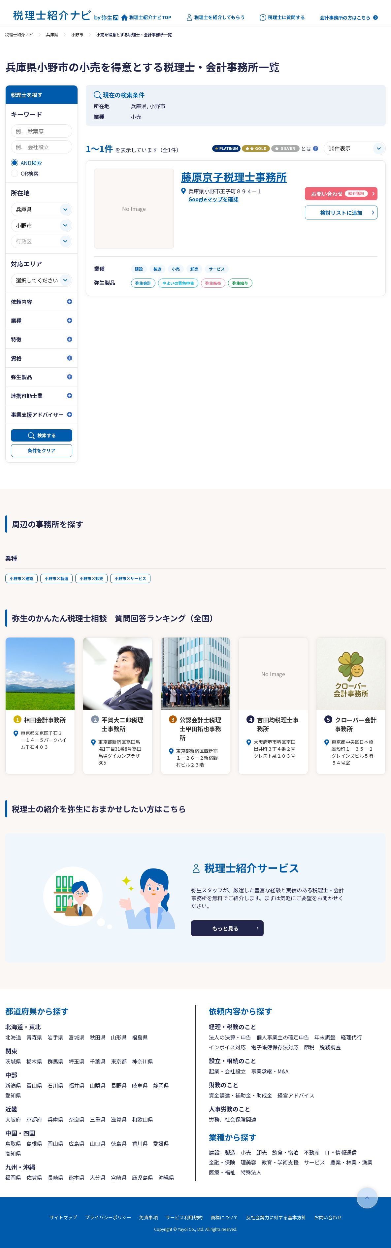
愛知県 (13, 1095)
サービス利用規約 (184, 1217)
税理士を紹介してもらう (215, 17)
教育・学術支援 (280, 1162)
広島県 (76, 1143)
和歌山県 (142, 1119)
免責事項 (148, 1217)
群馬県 (55, 1061)
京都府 (34, 1119)
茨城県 (13, 1061)
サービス (314, 1162)
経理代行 (351, 1037)
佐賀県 (34, 1177)
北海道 (13, 1037)
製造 (230, 1152)
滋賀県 (119, 1119)
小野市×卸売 (91, 578)
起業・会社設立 (227, 1071)
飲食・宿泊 (285, 1152)
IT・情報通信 (341, 1152)
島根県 (34, 1143)
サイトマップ (63, 1217)
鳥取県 (13, 1143)
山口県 (98, 1143)
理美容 (248, 1162)
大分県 (98, 1177)
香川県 (140, 1143)
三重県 (98, 1119)
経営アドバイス (295, 1095)
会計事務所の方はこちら (345, 17)
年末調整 (325, 1037)
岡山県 (55, 1143)
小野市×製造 (56, 578)
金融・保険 (222, 1162)
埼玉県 (76, 1061)
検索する (46, 435)
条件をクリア (41, 450)
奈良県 (76, 1119)
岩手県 (55, 1037)
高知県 (13, 1153)
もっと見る (225, 928)
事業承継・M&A (269, 1071)
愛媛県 (161, 1143)
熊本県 (76, 1177)
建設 (214, 1152)
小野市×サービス (130, 578)
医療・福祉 (222, 1172)
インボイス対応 (227, 1047)
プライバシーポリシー (108, 1217)
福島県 (140, 1037)
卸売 (261, 1152)
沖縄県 (166, 1177)
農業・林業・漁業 (351, 1162)
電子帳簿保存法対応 (275, 1047)
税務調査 (330, 1047)
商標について (224, 1217)
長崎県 (55, 1177)
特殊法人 (251, 1172)
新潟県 (13, 1085)
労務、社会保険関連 (232, 1119)
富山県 (34, 1085)
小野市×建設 (21, 578)
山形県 (119, 1037)
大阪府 (13, 1119)
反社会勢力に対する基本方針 (276, 1217)
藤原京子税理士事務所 (234, 176)
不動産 (312, 1152)
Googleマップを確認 (213, 199)
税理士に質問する (282, 17)
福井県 (76, 1085)
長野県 (119, 1085)
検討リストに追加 (341, 212)
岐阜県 (140, 1085)
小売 (246, 1152)
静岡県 (161, 1085)
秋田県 (98, 1037)
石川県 (55, 1085)
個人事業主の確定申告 (282, 1037)
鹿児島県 (142, 1177)
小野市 (77, 34)
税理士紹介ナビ (19, 34)
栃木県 (34, 1061)
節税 (309, 1047)
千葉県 (98, 1061)
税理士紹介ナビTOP (146, 17)
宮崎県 (119, 1177)
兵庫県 (52, 34)
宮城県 (76, 1037)
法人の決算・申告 (230, 1037)
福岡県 (13, 1177)
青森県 (34, 1037)
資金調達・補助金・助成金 (240, 1095)
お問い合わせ (328, 1217)
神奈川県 (142, 1061)
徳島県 (119, 1143)
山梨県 (98, 1085)
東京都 (119, 1061)
